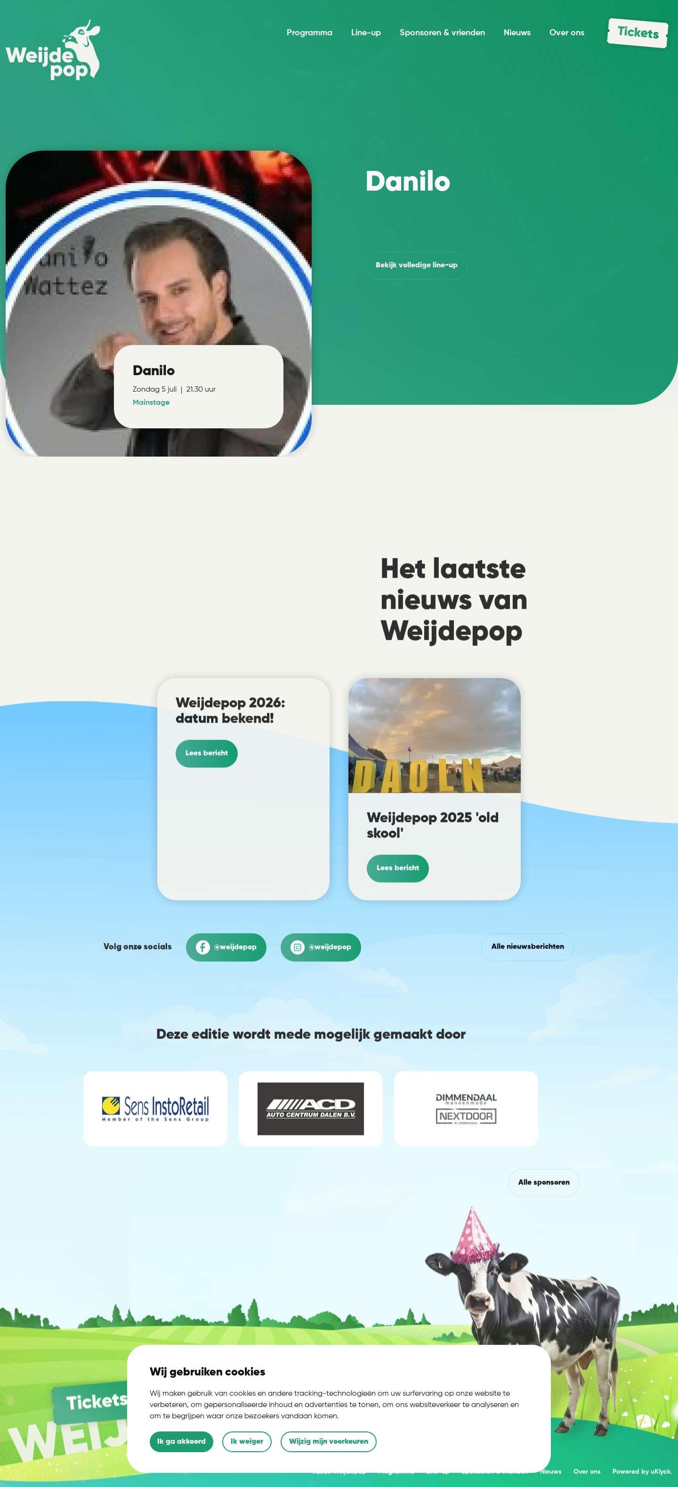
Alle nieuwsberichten (528, 988)
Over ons (566, 33)
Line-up (366, 33)
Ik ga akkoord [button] (181, 1442)
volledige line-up (417, 265)
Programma (309, 33)
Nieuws (517, 33)
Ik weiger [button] (247, 1442)
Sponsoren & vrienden (442, 33)
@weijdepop (226, 988)
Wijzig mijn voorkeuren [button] (328, 1442)
